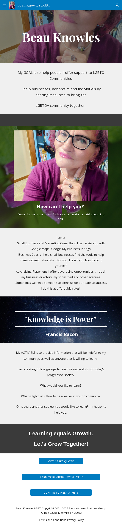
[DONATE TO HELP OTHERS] (60, 492)
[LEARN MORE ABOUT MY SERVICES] (61, 476)
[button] (4, 5)
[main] (61, 36)
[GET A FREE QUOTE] (61, 461)
